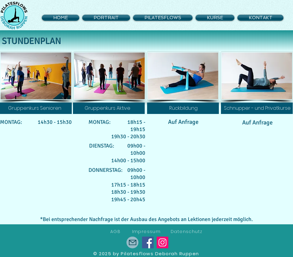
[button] (215, 18)
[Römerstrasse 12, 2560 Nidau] (132, 242)
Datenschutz (186, 232)
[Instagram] (162, 242)
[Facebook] (148, 242)
